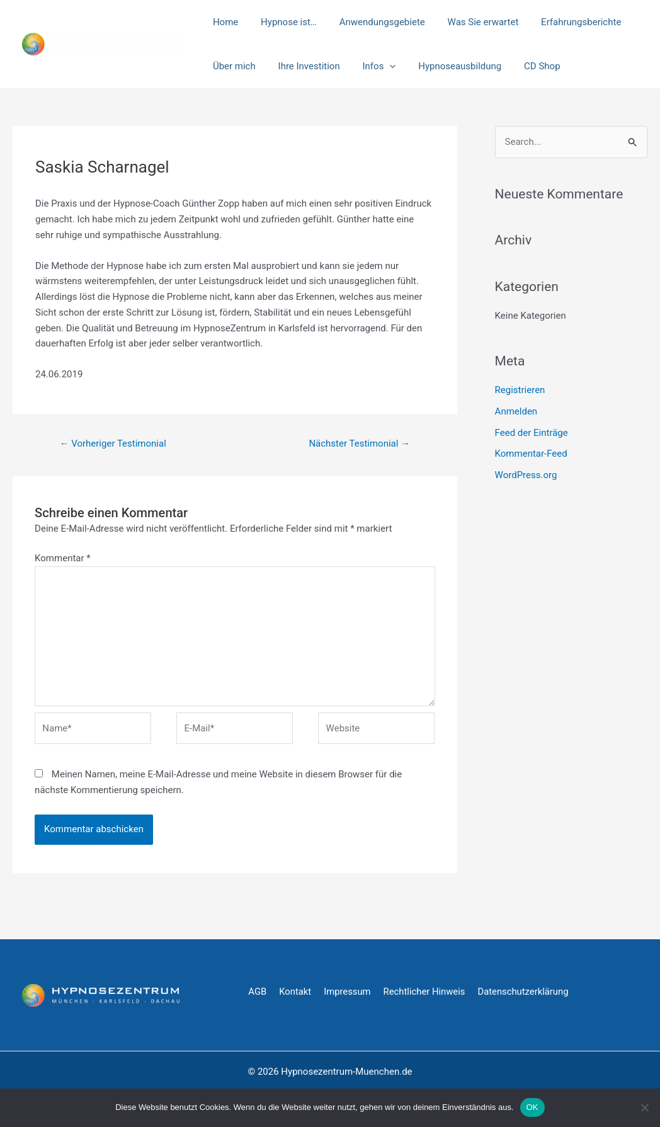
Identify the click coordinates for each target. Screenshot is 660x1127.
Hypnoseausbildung (447, 66)
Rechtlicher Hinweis (426, 991)
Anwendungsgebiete (373, 22)
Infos (370, 66)
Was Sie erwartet (470, 22)
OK (532, 1107)
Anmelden (516, 411)
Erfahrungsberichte (565, 22)
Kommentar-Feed (531, 453)
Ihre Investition (303, 66)
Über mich (232, 66)
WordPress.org (526, 475)
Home (223, 22)
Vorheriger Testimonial (112, 443)
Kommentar (63, 558)
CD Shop (525, 66)
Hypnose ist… (283, 22)
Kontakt (296, 991)
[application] (381, 66)
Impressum (348, 991)
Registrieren (520, 390)
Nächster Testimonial (359, 443)
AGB (257, 991)
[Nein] (644, 1107)
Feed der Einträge (531, 432)
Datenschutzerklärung (526, 991)
